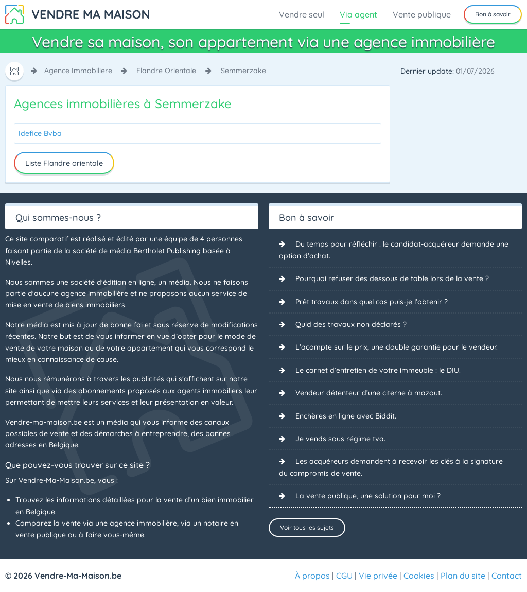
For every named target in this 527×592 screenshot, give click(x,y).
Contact (506, 575)
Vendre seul (301, 14)
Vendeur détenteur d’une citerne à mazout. (368, 392)
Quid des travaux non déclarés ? (351, 324)
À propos (312, 575)
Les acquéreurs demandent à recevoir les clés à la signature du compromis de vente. (391, 467)
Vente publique (422, 14)
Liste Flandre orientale (64, 163)
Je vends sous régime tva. (340, 438)
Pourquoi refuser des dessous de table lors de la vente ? (392, 278)
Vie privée (378, 575)
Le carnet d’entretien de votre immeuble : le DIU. (378, 370)
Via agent (358, 14)
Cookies (418, 575)
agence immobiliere (78, 70)
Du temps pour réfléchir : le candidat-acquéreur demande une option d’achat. (393, 249)
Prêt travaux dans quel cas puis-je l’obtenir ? (371, 301)
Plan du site (463, 575)
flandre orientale (166, 70)
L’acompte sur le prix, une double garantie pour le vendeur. (396, 347)
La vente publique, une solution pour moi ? (368, 495)
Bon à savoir (493, 14)
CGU (344, 575)
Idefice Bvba (40, 133)
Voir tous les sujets (307, 527)
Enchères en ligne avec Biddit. (345, 416)
